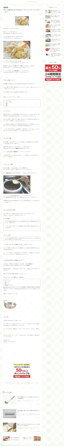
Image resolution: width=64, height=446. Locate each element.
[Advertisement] (21, 354)
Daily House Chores (32, 1)
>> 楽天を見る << (21, 378)
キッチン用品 (6, 7)
